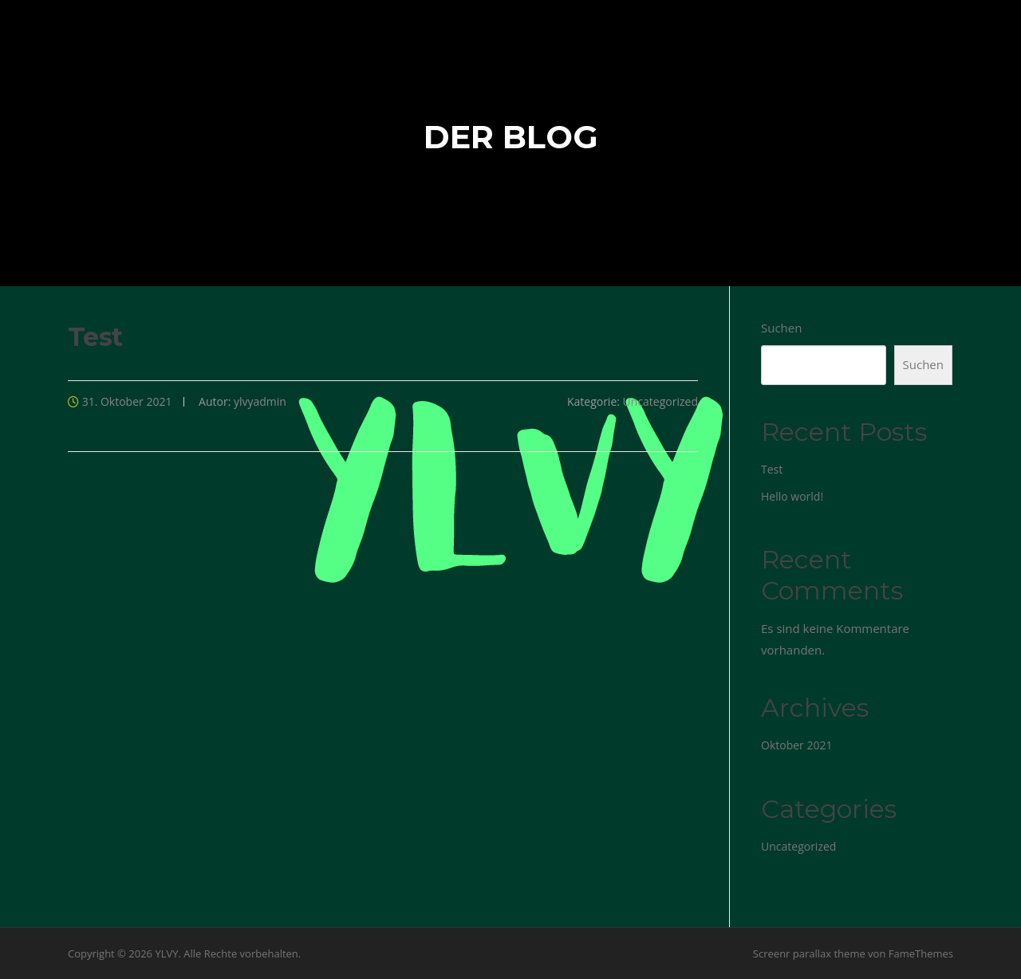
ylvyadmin (260, 401)
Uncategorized (660, 401)
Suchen (781, 328)
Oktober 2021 (796, 745)
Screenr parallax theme (809, 953)
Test (772, 469)
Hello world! (792, 496)
